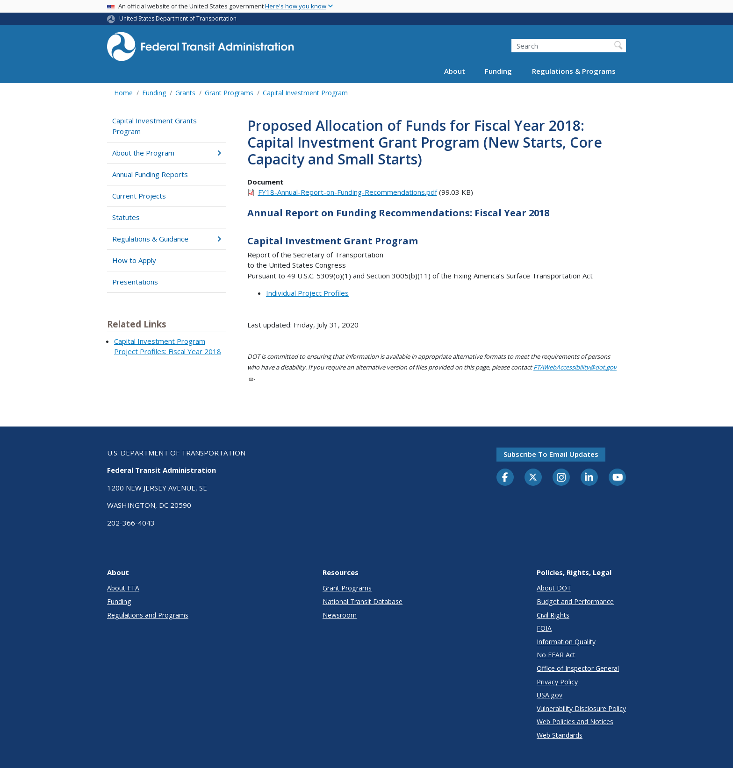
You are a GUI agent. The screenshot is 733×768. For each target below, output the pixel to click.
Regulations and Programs (147, 615)
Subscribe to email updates (550, 454)
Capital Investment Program (305, 92)
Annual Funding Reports (150, 174)
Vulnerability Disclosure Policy (581, 708)
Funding (498, 71)
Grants (185, 92)
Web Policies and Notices (575, 721)
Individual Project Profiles (307, 293)
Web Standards (559, 735)
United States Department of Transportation (178, 18)
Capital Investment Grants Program (154, 126)
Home (123, 92)
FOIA (544, 628)
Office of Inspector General (578, 668)
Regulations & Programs (574, 71)
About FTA (123, 587)
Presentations (135, 281)
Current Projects (139, 195)
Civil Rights (553, 615)
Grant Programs (229, 92)
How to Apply (134, 260)
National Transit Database (362, 601)
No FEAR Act (556, 654)
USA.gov (549, 694)
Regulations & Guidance (166, 238)
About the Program (166, 152)
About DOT (554, 587)
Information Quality (566, 641)
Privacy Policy (557, 681)
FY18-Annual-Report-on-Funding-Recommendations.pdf (347, 192)
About (454, 71)
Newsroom (340, 615)
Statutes (126, 217)
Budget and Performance (575, 601)
